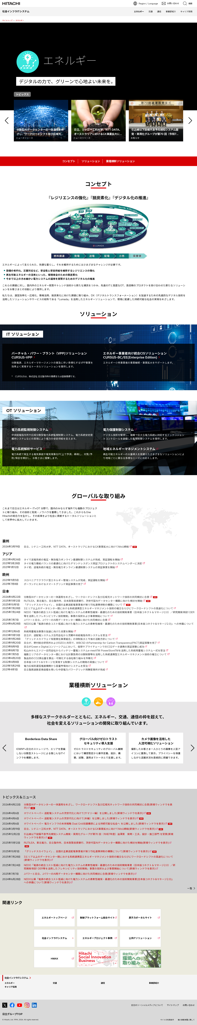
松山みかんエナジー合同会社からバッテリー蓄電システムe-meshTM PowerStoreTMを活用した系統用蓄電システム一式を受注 (94, 650)
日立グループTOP (12, 1014)
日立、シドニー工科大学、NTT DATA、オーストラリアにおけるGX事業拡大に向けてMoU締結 (76, 546)
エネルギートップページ (54, 917)
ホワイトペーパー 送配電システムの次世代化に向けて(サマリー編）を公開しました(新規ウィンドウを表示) (83, 813)
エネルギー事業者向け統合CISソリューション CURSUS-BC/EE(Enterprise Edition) (135, 355)
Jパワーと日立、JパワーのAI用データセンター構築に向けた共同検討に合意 (65, 620)
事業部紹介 (171, 11)
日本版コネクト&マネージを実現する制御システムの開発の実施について (64, 662)
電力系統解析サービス (27, 449)
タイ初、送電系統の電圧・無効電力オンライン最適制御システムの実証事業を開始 (69, 567)
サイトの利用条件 (167, 1020)
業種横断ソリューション (120, 161)
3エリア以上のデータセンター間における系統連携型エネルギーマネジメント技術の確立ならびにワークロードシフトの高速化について (98, 608)
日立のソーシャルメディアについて (147, 1005)
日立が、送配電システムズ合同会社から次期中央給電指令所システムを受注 (66, 635)
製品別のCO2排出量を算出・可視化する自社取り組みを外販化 (58, 658)
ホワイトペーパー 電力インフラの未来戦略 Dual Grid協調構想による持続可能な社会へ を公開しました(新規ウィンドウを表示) (94, 823)
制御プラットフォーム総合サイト (97, 917)
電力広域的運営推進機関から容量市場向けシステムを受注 (56, 666)
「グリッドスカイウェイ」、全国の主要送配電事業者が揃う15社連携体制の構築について (73, 604)
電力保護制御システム (118, 430)
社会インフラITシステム (54, 938)
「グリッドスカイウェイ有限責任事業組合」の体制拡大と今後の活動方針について (69, 639)
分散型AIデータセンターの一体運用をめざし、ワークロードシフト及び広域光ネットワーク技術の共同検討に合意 (86, 597)
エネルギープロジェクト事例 (97, 938)
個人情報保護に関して (186, 1020)
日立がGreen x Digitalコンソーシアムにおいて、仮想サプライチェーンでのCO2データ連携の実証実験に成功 (84, 646)
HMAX (54, 958)
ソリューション (91, 161)
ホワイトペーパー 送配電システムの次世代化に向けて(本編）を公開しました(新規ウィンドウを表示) (80, 818)
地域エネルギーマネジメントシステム (129, 449)
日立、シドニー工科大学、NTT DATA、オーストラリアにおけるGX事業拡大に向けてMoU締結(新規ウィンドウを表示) (89, 828)
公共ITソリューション (140, 938)
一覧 (189, 888)
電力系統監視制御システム (30, 430)
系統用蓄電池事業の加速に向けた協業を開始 (48, 631)
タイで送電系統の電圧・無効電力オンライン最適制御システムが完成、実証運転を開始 (72, 559)
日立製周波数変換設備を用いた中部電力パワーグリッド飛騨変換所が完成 (64, 669)
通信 (159, 11)
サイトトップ (7, 20)
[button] (7, 120)
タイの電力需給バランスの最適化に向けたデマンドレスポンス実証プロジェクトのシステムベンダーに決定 (83, 563)
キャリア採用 (186, 11)
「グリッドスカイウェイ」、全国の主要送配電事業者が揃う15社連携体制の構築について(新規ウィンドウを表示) (86, 851)
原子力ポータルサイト (140, 917)
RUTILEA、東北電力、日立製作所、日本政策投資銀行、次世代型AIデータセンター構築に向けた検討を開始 (83, 600)
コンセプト (68, 161)
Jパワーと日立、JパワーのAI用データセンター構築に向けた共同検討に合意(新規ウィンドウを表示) (79, 873)
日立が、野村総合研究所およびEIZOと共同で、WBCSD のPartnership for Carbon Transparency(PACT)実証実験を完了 (90, 642)
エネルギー (20, 20)
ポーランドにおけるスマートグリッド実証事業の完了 (53, 584)
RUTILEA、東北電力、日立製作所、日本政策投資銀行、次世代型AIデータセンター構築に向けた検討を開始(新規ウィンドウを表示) (96, 842)
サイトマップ (173, 1005)
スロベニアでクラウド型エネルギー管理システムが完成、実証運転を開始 (64, 580)
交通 (151, 11)
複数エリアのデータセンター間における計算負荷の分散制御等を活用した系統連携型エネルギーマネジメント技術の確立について (95, 654)
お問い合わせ (189, 1005)
